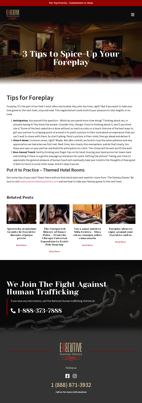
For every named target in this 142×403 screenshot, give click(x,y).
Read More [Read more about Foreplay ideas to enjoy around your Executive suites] (120, 242)
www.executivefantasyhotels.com (39, 181)
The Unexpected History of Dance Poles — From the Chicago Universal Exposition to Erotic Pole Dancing (54, 236)
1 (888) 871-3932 (71, 385)
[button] (71, 15)
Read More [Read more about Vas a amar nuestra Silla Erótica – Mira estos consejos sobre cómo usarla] (87, 245)
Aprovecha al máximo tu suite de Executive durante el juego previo (21, 233)
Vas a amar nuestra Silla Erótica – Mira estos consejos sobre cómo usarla (87, 233)
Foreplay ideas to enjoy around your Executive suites (120, 232)
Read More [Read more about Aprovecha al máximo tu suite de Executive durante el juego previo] (21, 245)
